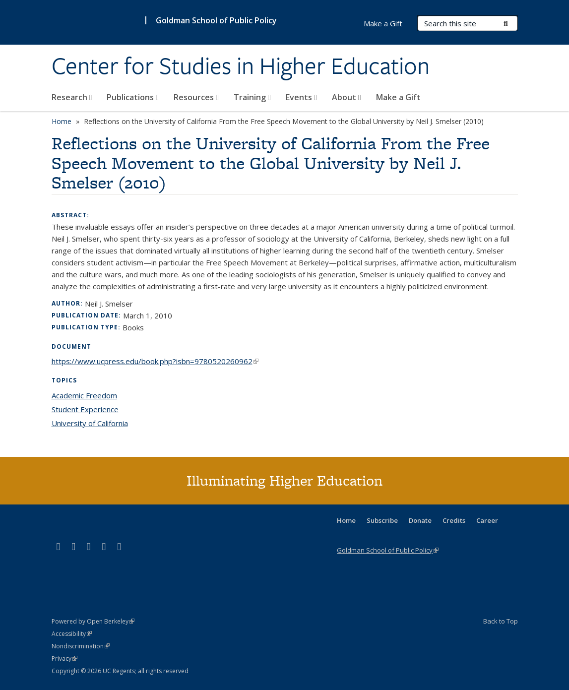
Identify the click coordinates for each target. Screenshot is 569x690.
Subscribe (382, 520)
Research (72, 97)
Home (61, 121)
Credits (454, 520)
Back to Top (500, 621)
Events (301, 97)
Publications (133, 97)
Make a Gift (398, 97)
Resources (196, 97)
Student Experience (85, 409)
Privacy (64, 658)
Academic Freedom (84, 395)
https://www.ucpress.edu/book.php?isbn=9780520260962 (155, 361)
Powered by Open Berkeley (93, 621)
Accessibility (72, 633)
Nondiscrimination (81, 646)
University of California (90, 423)
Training (252, 97)
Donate (420, 520)
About (346, 97)
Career (487, 520)
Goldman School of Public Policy (216, 20)
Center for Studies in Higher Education (241, 66)
